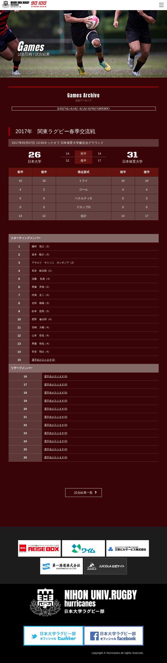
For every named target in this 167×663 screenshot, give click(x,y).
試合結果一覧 (83, 492)
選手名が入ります (43, 359)
